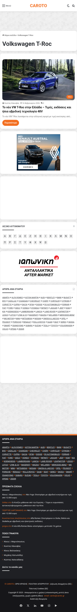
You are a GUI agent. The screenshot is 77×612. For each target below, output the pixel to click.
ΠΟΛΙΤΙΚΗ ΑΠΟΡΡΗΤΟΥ (39, 584)
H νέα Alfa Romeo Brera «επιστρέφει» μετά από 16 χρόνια (36, 526)
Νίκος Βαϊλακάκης (12, 550)
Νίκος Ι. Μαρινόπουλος (14, 541)
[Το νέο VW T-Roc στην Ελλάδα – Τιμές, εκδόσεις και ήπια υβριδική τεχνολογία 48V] (38, 79)
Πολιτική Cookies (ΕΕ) (38, 588)
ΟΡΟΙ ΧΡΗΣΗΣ (21, 584)
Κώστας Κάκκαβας (12, 103)
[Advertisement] (38, 359)
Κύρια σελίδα (9, 35)
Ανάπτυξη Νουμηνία (38, 599)
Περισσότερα (11, 123)
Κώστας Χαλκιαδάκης (13, 559)
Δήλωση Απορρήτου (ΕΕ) (60, 584)
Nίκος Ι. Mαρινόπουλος (12, 494)
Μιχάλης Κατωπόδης (13, 555)
